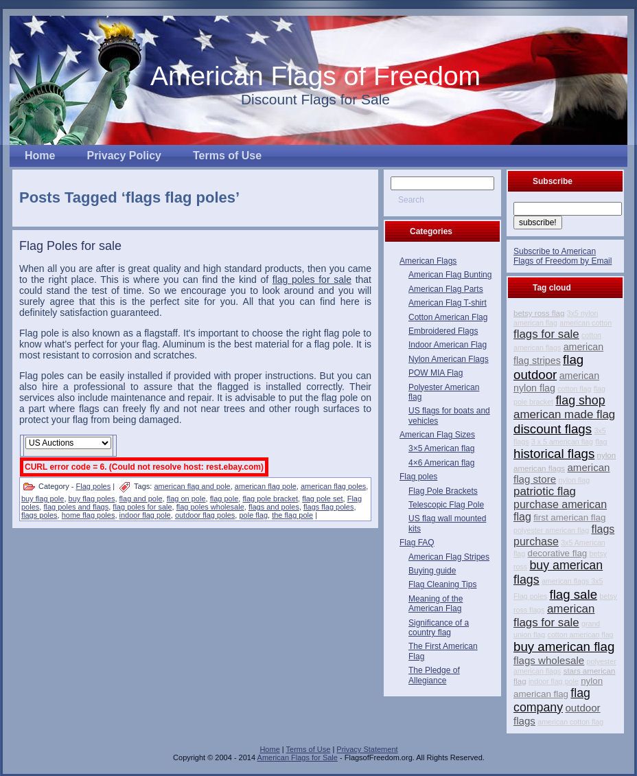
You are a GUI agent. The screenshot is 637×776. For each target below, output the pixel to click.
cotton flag (574, 389)
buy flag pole (42, 498)
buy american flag (563, 646)
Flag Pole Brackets (443, 491)
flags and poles (273, 507)
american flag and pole (192, 486)
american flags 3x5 (572, 581)
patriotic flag (544, 491)
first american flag (569, 517)
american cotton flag (570, 722)
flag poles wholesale (210, 507)
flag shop (580, 400)
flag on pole (186, 498)
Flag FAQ (417, 542)
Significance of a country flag (438, 627)
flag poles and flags (75, 507)
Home (269, 749)
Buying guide (432, 570)
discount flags (552, 429)
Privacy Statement (366, 749)
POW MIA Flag (435, 373)
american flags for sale (553, 615)
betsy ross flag (538, 313)
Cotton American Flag (447, 317)
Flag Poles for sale (70, 246)
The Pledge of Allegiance (434, 675)
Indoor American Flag (447, 345)
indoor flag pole (145, 515)
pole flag (253, 515)
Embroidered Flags (443, 331)
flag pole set (322, 498)
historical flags (553, 453)
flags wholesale (548, 660)
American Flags (427, 261)
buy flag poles (92, 498)
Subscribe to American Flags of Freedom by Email (562, 256)
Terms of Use (308, 749)
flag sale (574, 594)
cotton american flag (581, 634)
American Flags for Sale (297, 757)
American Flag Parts (445, 289)
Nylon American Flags (448, 359)
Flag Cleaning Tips (442, 584)
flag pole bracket (270, 498)
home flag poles (88, 515)
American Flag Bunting (449, 274)
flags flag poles (328, 507)
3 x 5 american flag (562, 441)
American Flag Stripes (448, 557)
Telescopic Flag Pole (446, 505)
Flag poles (93, 486)
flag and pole (141, 498)
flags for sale (546, 334)
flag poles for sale (142, 507)
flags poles (39, 515)
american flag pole (266, 486)
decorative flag (558, 553)
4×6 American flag (441, 463)
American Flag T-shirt (447, 303)
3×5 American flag (441, 448)
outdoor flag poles (205, 515)
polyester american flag (551, 530)
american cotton (585, 323)
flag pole (224, 498)
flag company (551, 700)
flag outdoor (548, 367)
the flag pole (292, 515)
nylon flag (574, 480)
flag (601, 441)
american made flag (564, 414)
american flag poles (333, 486)
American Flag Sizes (437, 435)
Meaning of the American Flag (435, 603)
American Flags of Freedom (315, 76)
